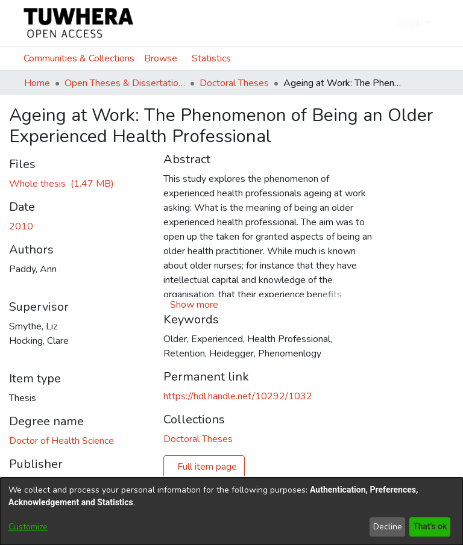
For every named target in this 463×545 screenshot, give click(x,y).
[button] (193, 305)
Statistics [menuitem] (213, 58)
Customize (28, 526)
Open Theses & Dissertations (125, 83)
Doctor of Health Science (61, 440)
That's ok (429, 526)
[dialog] (231, 511)
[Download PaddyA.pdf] (61, 183)
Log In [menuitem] (410, 23)
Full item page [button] (207, 466)
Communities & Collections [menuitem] (79, 58)
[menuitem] (384, 23)
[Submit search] (366, 23)
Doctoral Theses (234, 83)
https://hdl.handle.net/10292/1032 (237, 396)
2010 (21, 226)
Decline (385, 526)
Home (37, 83)
